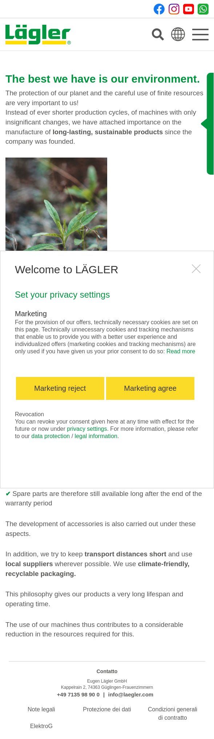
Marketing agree (150, 388)
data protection (50, 436)
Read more (180, 351)
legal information (96, 436)
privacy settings (87, 429)
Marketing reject (60, 388)
